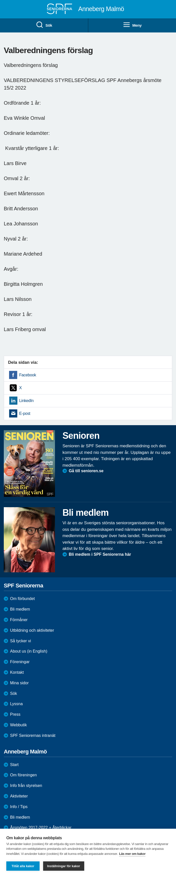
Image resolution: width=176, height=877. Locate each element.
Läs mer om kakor (132, 854)
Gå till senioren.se (86, 471)
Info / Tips (18, 807)
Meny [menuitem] (132, 25)
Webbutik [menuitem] (18, 725)
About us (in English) (28, 651)
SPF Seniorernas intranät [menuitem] (32, 735)
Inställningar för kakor (63, 866)
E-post (24, 413)
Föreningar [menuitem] (20, 662)
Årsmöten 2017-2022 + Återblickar (40, 827)
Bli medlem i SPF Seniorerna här (100, 554)
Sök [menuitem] (44, 25)
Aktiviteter (19, 796)
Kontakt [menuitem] (17, 672)
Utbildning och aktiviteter (32, 630)
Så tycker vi (20, 641)
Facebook (27, 375)
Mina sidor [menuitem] (19, 683)
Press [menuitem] (15, 714)
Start (14, 765)
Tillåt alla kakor (23, 866)
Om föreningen (23, 775)
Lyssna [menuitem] (16, 704)
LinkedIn (26, 400)
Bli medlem (20, 609)
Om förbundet (22, 598)
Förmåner (18, 620)
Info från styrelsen (26, 785)
